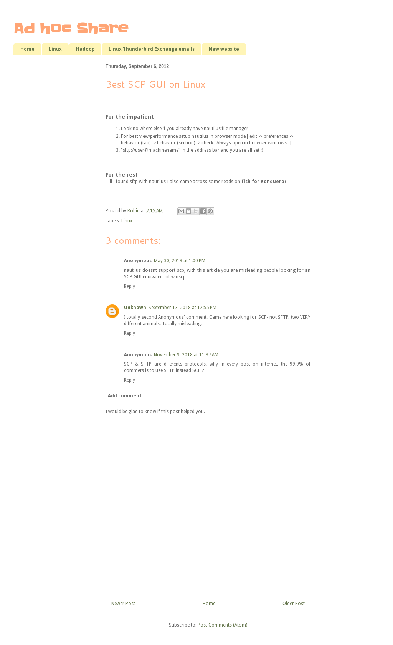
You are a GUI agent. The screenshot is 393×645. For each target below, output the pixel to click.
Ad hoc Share (70, 28)
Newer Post (123, 603)
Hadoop (85, 49)
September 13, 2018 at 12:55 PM (182, 307)
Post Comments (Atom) (222, 625)
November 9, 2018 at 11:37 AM (186, 354)
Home (27, 49)
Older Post (293, 603)
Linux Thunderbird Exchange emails (152, 49)
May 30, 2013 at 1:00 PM (179, 260)
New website (224, 49)
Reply (129, 286)
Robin (134, 210)
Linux (55, 49)
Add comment (125, 396)
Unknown (135, 307)
